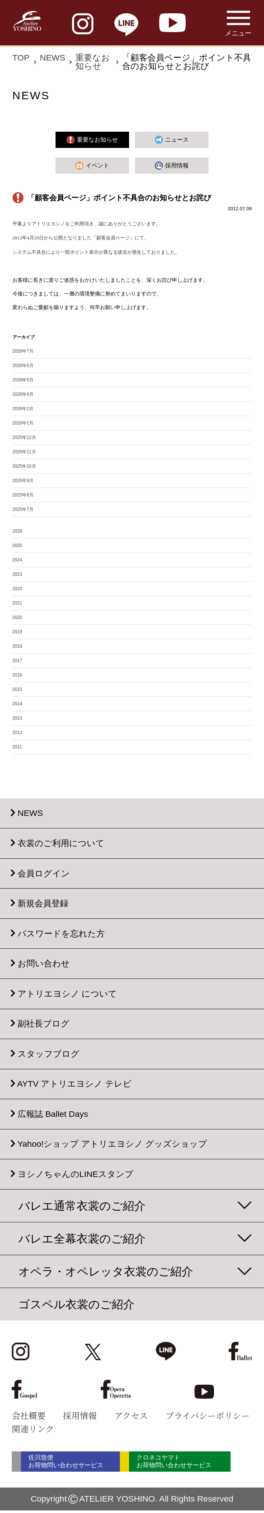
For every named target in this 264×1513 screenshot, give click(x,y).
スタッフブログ (48, 1054)
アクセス (131, 1415)
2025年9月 (23, 480)
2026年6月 (23, 365)
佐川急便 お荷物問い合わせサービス (74, 1462)
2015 (17, 689)
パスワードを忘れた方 (61, 933)
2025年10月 (24, 466)
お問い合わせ (44, 963)
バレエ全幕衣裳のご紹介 (82, 1238)
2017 (17, 660)
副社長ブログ (43, 1023)
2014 (17, 703)
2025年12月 (24, 437)
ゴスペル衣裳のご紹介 (76, 1304)
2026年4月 (23, 394)
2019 (17, 631)
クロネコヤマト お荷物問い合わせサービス (202, 1462)
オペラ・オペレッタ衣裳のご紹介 (105, 1271)
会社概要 (29, 1415)
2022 (17, 588)
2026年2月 (23, 408)
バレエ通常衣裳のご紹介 (82, 1205)
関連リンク (33, 1429)
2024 (17, 559)
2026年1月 (23, 423)
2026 (17, 531)
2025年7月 (23, 509)
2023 (17, 574)
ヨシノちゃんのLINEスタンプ (75, 1174)
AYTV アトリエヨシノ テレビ (74, 1084)
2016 (17, 675)
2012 (17, 732)
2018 (17, 646)
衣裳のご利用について (61, 843)
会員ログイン (44, 873)
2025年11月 (24, 451)
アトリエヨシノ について (67, 993)
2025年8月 (23, 495)
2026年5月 (23, 379)
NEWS (52, 57)
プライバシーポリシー (207, 1415)
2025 (17, 545)
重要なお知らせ (92, 62)
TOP (21, 57)
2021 (17, 603)
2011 (17, 746)
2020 (17, 617)
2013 (17, 718)
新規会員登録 (43, 903)
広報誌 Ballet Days (53, 1114)
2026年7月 (23, 351)
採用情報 (80, 1415)
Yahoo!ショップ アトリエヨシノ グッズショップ (112, 1144)
